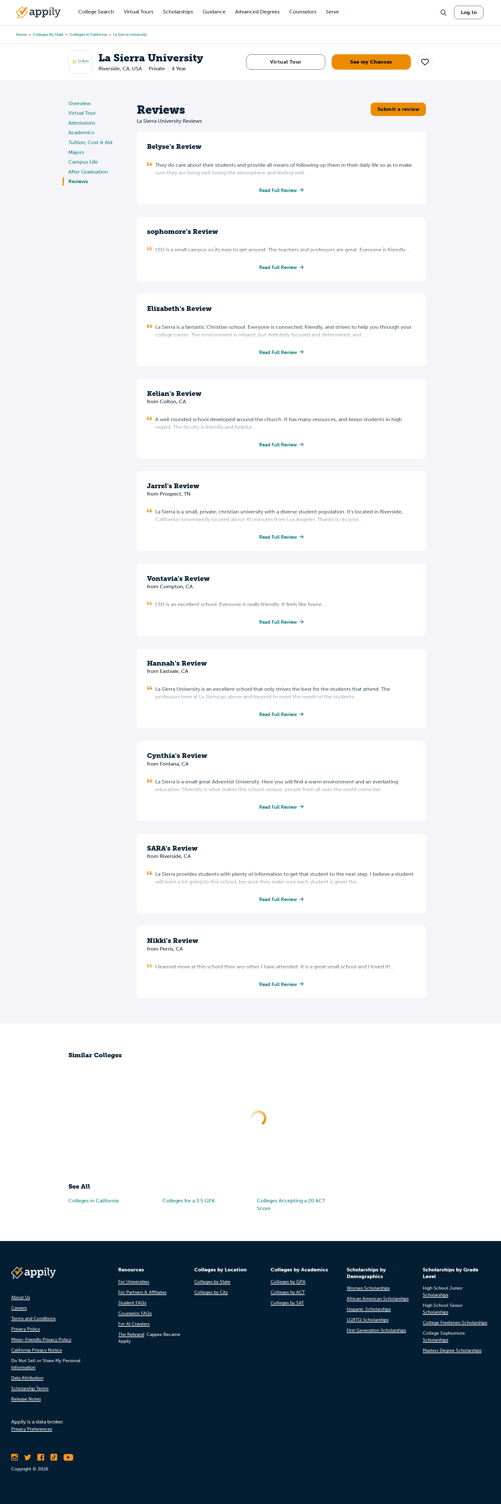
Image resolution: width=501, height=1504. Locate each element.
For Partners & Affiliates (142, 1296)
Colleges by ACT (288, 1296)
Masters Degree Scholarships (452, 1355)
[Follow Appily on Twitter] (27, 1461)
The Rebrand (131, 1338)
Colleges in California (88, 34)
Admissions (81, 123)
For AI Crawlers (134, 1328)
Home (21, 34)
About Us (20, 1301)
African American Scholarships (378, 1303)
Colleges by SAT (287, 1307)
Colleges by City (211, 1296)
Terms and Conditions (33, 1322)
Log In (469, 12)
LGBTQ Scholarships (368, 1324)
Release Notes (26, 1403)
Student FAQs (132, 1307)
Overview (79, 103)
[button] (425, 62)
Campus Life (83, 162)
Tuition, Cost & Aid (90, 142)
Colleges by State (48, 34)
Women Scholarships (368, 1292)
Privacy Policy (25, 1333)
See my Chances (371, 62)
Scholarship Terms (30, 1392)
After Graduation (88, 172)
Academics (81, 132)
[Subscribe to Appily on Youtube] (68, 1461)
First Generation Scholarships (376, 1335)
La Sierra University (130, 34)
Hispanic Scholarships (369, 1313)
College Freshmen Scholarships (455, 1327)
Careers (19, 1312)
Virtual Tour (286, 62)
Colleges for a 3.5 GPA (189, 1206)
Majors (76, 152)
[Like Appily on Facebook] (40, 1461)
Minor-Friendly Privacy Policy (41, 1343)
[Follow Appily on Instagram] (14, 1461)
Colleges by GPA (288, 1286)
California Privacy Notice (36, 1354)
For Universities (133, 1286)
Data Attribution (27, 1382)
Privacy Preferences (31, 1433)
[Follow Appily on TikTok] (53, 1461)
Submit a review (398, 109)
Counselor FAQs (135, 1317)
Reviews (78, 181)
